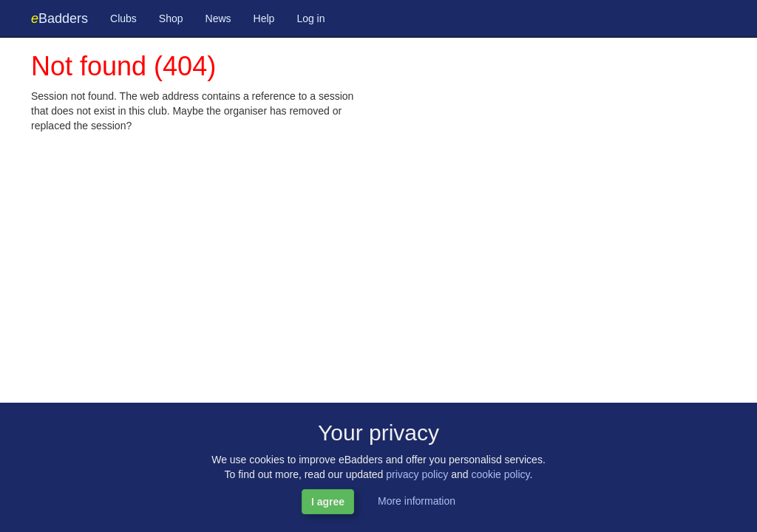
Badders (59, 18)
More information (416, 501)
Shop (171, 18)
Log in (310, 18)
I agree (327, 502)
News (218, 18)
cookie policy (500, 474)
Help (264, 18)
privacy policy (417, 474)
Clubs (123, 18)
